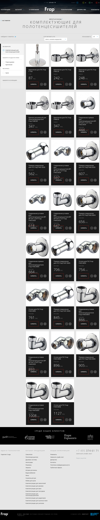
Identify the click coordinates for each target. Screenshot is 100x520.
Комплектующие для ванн (33, 488)
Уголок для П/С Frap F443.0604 (86, 262)
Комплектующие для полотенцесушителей (12, 51)
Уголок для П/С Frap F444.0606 (61, 406)
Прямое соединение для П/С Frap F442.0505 (87, 166)
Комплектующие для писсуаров (35, 491)
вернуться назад (55, 19)
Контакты (53, 462)
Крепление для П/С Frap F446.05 (62, 118)
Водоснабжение (30, 473)
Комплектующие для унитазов (35, 503)
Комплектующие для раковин (34, 486)
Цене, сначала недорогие (56, 39)
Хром (7, 73)
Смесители (29, 454)
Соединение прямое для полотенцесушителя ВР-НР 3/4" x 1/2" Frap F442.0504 (87, 121)
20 (96, 36)
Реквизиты (53, 454)
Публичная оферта (56, 467)
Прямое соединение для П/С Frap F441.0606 (62, 310)
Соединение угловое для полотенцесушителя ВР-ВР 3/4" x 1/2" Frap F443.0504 (62, 168)
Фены (27, 475)
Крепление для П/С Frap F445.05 (62, 70)
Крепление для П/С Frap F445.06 (87, 70)
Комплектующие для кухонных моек (36, 500)
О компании (34, 9)
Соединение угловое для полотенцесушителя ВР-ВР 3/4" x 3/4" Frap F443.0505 (37, 216)
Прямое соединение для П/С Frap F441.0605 (62, 262)
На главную (6, 20)
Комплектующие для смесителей (36, 483)
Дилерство (81, 9)
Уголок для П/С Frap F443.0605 (36, 310)
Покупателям (66, 9)
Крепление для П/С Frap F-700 (37, 70)
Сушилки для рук (31, 478)
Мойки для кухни (31, 480)
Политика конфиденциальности (60, 465)
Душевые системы (31, 459)
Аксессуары (29, 462)
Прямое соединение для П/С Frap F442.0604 (87, 214)
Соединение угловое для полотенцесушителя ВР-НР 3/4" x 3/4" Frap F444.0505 (37, 360)
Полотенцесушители (32, 457)
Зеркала (28, 467)
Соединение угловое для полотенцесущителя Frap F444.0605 (36, 407)
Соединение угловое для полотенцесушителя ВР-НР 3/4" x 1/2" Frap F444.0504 (62, 216)
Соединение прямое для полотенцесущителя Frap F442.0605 (36, 264)
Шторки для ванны (31, 470)
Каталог (18, 9)
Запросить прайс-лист (57, 457)
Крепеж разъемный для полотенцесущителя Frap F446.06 (37, 119)
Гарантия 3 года (6, 454)
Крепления (8, 64)
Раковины (29, 465)
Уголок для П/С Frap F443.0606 (61, 358)
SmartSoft (85, 514)
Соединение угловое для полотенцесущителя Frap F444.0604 (86, 311)
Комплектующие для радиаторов (36, 498)
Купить (33, 84)
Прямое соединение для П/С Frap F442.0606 (87, 358)
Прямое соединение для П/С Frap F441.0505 (37, 166)
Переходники (9, 62)
